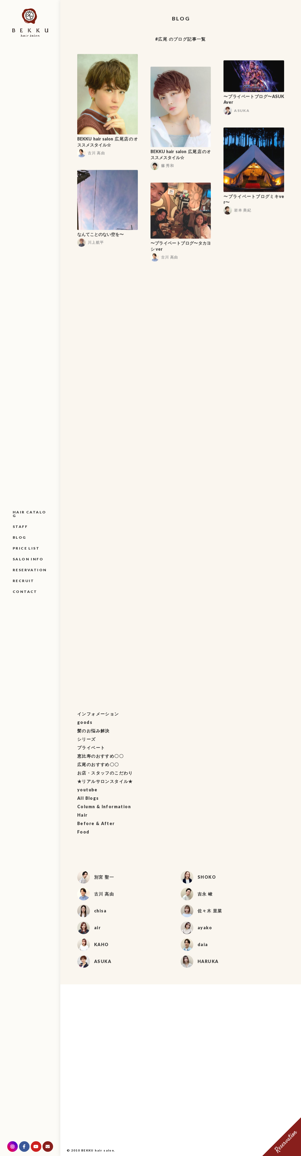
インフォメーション (98, 713)
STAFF (20, 526)
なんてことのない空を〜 (100, 236)
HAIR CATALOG (29, 514)
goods (84, 722)
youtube (87, 789)
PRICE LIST (26, 548)
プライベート (91, 747)
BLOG (19, 537)
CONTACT (25, 591)
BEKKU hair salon (97, 1150)
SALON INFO (28, 559)
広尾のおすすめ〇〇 (98, 764)
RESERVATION (30, 570)
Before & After (96, 823)
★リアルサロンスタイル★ (105, 781)
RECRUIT (23, 580)
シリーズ (86, 739)
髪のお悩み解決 (93, 730)
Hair (82, 815)
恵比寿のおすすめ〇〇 (100, 756)
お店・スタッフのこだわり (105, 772)
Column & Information (104, 806)
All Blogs (88, 798)
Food (83, 831)
